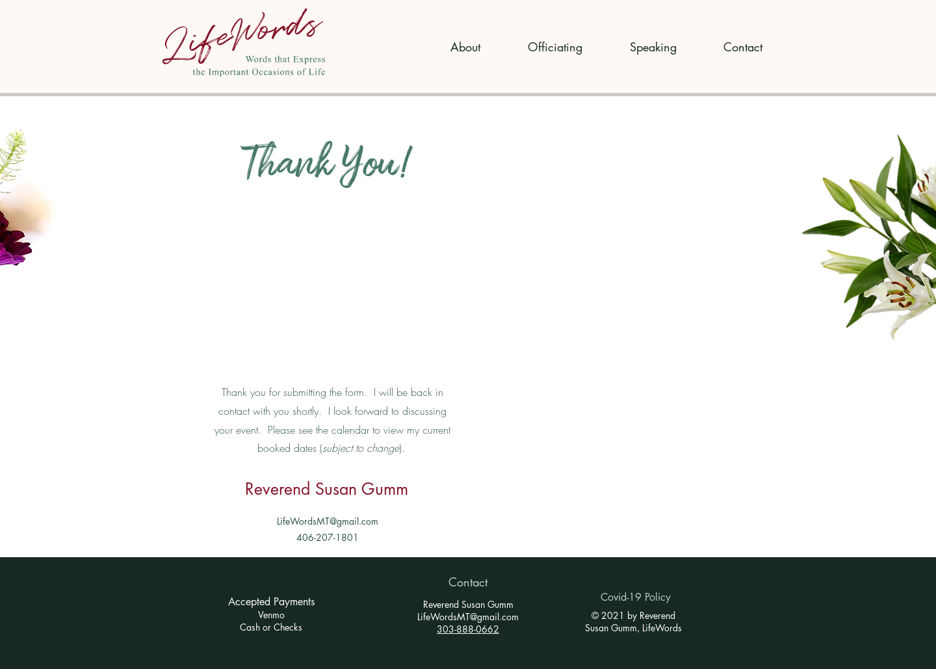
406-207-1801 (327, 537)
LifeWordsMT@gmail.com (327, 521)
